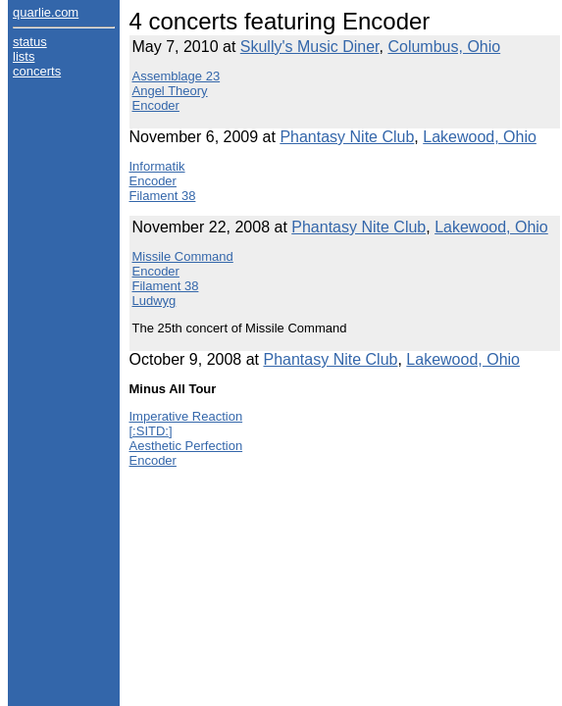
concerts (37, 71)
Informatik (157, 166)
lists (23, 56)
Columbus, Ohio (443, 46)
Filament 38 (162, 195)
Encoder (155, 105)
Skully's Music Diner (310, 46)
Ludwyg (154, 300)
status (30, 41)
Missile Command (182, 256)
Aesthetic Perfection (186, 445)
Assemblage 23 (176, 76)
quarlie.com (45, 12)
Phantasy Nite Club (347, 136)
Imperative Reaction (186, 416)
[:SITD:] (151, 431)
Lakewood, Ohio (479, 136)
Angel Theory (170, 90)
